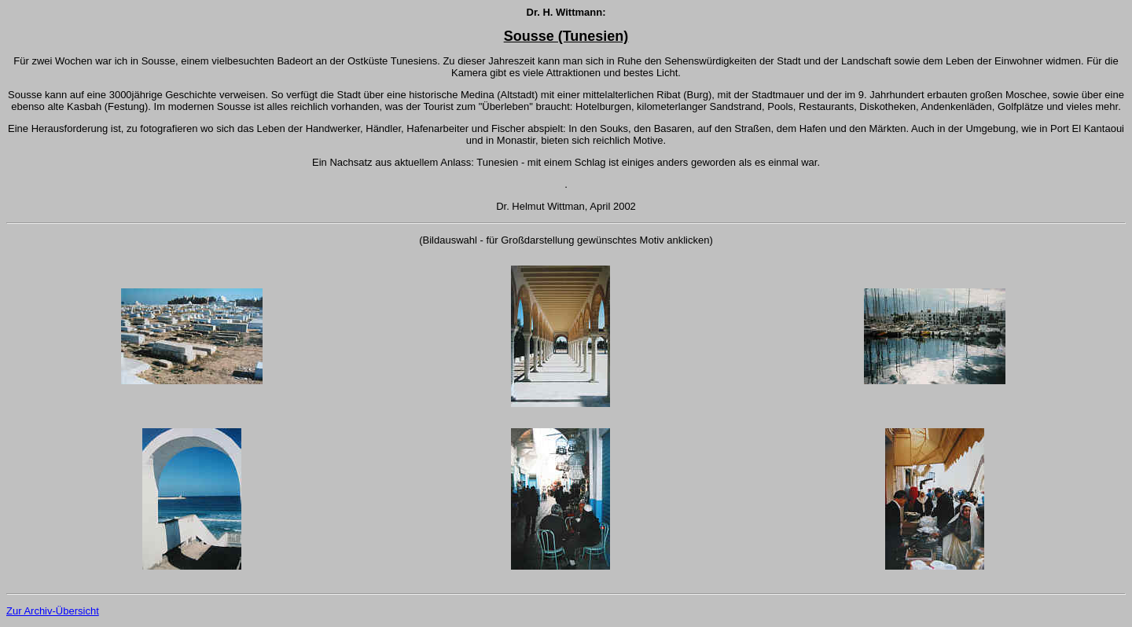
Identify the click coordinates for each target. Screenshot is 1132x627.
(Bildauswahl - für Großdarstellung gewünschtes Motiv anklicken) (566, 240)
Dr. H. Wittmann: (566, 12)
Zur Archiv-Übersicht (52, 611)
